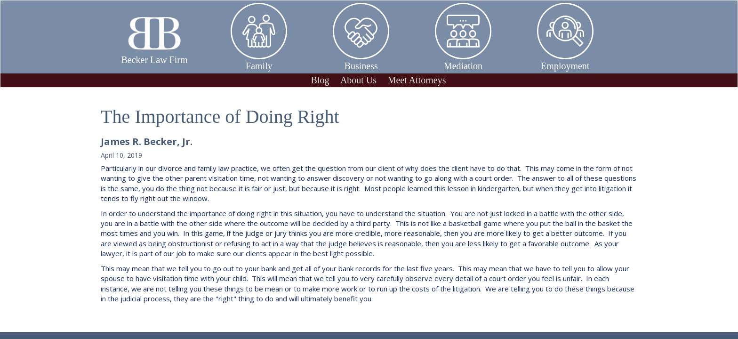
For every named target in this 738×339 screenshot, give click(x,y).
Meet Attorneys (417, 80)
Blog (320, 80)
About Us (358, 80)
